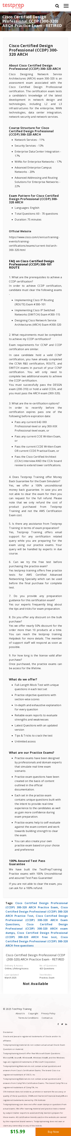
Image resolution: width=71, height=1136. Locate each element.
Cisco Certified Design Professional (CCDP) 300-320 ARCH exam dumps (37, 929)
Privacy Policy (48, 1013)
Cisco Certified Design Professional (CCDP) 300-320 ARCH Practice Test (37, 912)
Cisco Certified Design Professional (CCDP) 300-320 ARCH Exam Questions (37, 920)
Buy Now (53, 1132)
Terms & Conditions (28, 1017)
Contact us (47, 1017)
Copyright (33, 1013)
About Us (20, 1013)
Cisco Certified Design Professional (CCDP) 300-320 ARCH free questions (37, 941)
